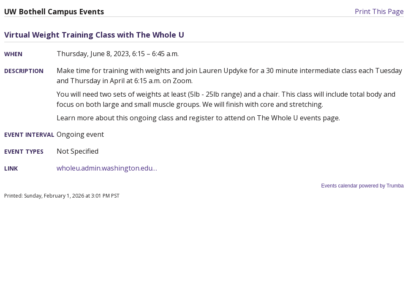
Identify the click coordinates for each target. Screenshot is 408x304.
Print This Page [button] (379, 11)
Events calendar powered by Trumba (362, 186)
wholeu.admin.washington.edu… (107, 168)
